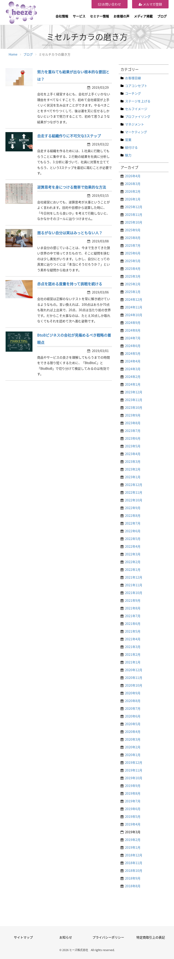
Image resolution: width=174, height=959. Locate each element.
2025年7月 (132, 245)
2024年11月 (133, 307)
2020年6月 (132, 716)
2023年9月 (132, 415)
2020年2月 (132, 747)
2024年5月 (132, 353)
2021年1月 (132, 662)
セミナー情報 (99, 16)
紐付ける (131, 147)
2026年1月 (132, 199)
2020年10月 (133, 685)
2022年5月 (132, 538)
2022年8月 (132, 515)
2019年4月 (132, 824)
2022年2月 (132, 562)
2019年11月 (133, 770)
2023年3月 (132, 461)
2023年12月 (133, 392)
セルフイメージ (136, 108)
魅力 (128, 155)
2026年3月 (132, 183)
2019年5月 (132, 816)
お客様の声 (121, 16)
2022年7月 (132, 523)
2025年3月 (132, 276)
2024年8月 (132, 330)
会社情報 (62, 16)
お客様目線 (133, 78)
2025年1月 (132, 291)
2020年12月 (133, 670)
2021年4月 (132, 639)
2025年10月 (133, 222)
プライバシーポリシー (108, 937)
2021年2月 (132, 654)
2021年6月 (132, 623)
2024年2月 (132, 376)
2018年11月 (133, 862)
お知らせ (65, 937)
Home (13, 54)
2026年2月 (132, 191)
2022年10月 (133, 500)
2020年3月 (132, 739)
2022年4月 (132, 546)
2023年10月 (133, 407)
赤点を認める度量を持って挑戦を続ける (69, 283)
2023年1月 (132, 477)
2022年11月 (133, 492)
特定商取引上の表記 (150, 937)
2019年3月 (132, 832)
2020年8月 (132, 700)
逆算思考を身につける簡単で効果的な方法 (71, 187)
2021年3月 (132, 646)
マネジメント (134, 124)
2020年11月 (133, 677)
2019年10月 (133, 778)
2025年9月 (132, 230)
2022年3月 (132, 554)
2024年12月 (133, 299)
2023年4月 (132, 453)
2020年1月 (132, 754)
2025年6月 (132, 253)
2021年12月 (133, 577)
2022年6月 (132, 531)
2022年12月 (133, 484)
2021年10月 (133, 592)
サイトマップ (23, 937)
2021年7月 (132, 616)
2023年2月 (132, 469)
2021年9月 (132, 600)
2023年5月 (132, 446)
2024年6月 (132, 345)
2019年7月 (132, 801)
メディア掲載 (143, 16)
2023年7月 (132, 430)
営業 (128, 139)
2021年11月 (133, 585)
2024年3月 (132, 369)
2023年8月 (132, 423)
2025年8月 (132, 237)
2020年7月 (132, 708)
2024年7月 (132, 338)
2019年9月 (132, 785)
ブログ (162, 16)
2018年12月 (133, 855)
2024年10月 (133, 315)
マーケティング (136, 132)
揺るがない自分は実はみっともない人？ (69, 232)
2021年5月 (132, 631)
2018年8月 (132, 886)
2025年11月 (133, 214)
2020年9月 (132, 693)
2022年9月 (132, 507)
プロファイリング (137, 116)
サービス (79, 16)
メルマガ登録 (150, 4)
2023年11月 (133, 399)
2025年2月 (132, 284)
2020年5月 (132, 724)
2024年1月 (132, 384)
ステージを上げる (137, 101)
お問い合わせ (109, 4)
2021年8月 (132, 608)
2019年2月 (132, 839)
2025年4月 (132, 268)
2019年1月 (132, 847)
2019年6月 (132, 808)
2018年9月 (132, 878)
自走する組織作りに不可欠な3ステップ (69, 135)
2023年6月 (132, 438)
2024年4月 (132, 361)
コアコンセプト (136, 85)
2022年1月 (132, 569)
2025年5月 (132, 261)
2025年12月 (133, 207)
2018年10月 (133, 870)
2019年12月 (133, 762)
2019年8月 (132, 793)
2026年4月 (132, 176)
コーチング (133, 93)
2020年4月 (132, 731)
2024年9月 (132, 322)
